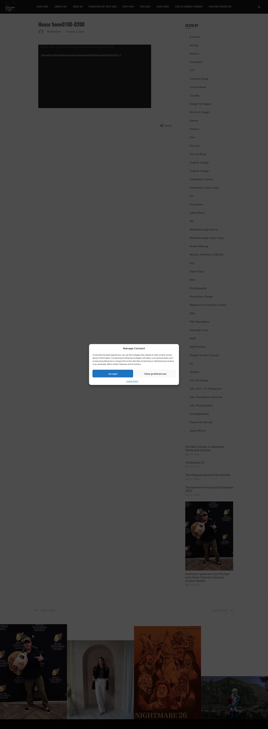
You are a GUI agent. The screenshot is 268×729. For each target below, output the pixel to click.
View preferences (155, 373)
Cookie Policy (132, 381)
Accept (113, 373)
